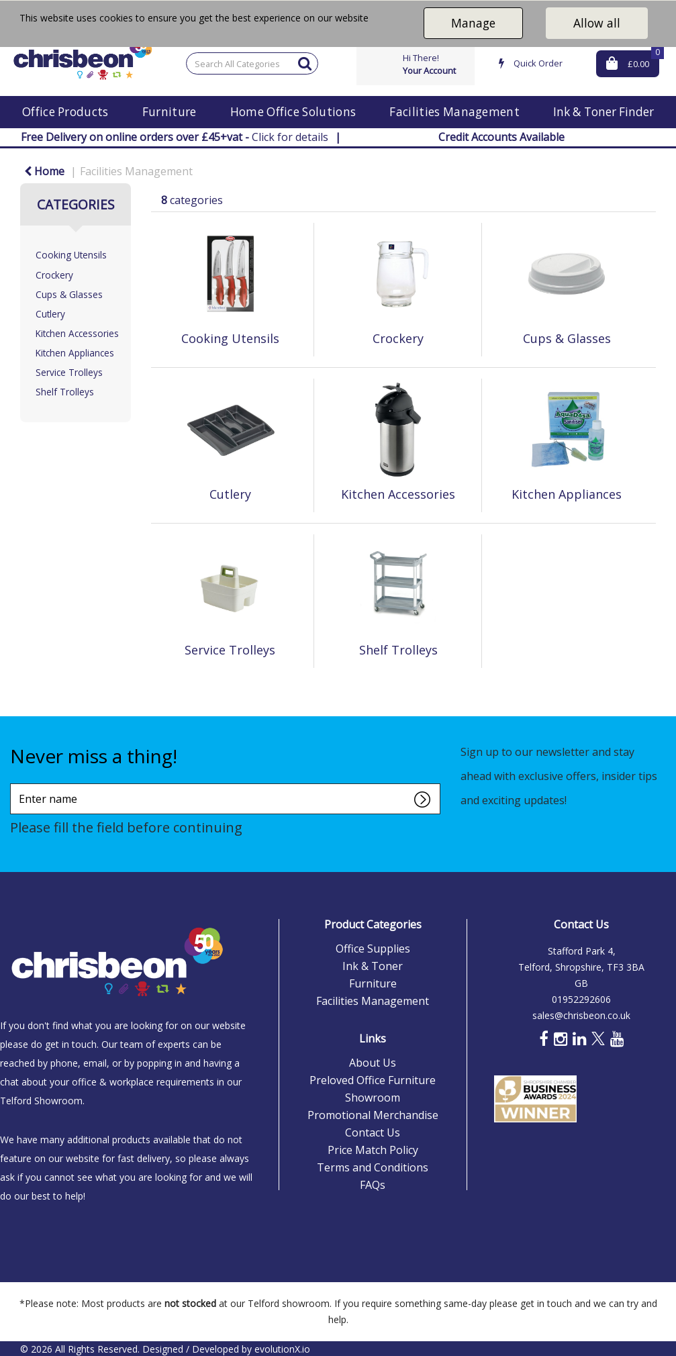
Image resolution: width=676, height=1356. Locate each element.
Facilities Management (454, 111)
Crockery (54, 275)
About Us (372, 1062)
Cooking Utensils (71, 254)
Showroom (372, 1097)
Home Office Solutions (293, 111)
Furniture (169, 111)
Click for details (174, 137)
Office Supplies (373, 948)
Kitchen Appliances (75, 352)
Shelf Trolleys (65, 391)
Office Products (65, 111)
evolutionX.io (282, 1349)
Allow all (596, 23)
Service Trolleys (69, 372)
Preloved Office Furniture (372, 1080)
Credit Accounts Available (501, 137)
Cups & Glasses (69, 294)
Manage (473, 23)
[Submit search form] (305, 63)
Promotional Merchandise (372, 1115)
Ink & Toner (372, 966)
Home (44, 171)
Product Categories (373, 924)
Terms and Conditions (372, 1167)
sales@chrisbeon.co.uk (581, 1015)
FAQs (372, 1184)
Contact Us (372, 1132)
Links (372, 1038)
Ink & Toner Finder (603, 111)
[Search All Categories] (252, 63)
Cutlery (50, 313)
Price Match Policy (373, 1150)
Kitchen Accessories (77, 333)
